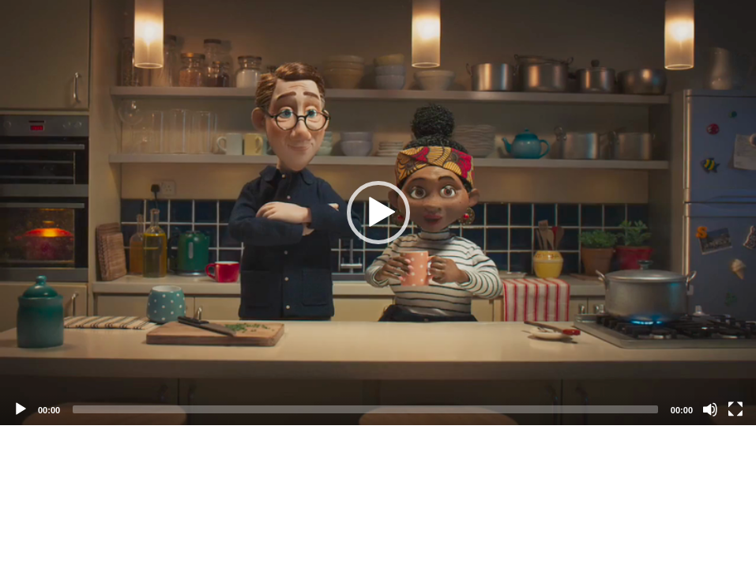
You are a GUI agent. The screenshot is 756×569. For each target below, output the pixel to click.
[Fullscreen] (735, 409)
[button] (378, 212)
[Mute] (710, 409)
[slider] (365, 409)
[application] (378, 212)
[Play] (20, 409)
